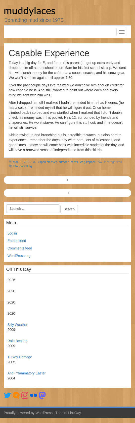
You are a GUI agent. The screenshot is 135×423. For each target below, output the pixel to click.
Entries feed (16, 241)
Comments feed (19, 248)
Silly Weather (17, 325)
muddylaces (29, 10)
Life (15, 166)
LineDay (74, 413)
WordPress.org (19, 256)
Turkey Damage (19, 357)
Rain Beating (17, 341)
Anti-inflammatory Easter (26, 373)
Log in (12, 233)
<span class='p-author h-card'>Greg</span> (67, 162)
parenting (25, 166)
